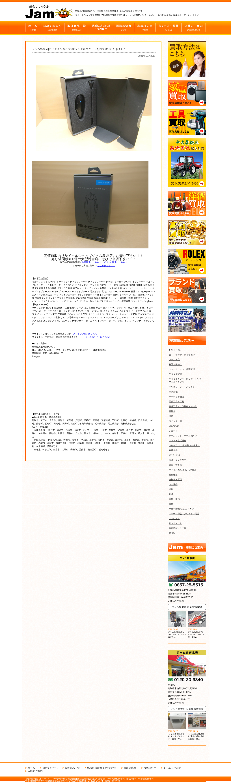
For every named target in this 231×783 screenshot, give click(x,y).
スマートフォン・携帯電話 (182, 369)
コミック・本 (175, 421)
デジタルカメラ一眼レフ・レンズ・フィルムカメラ (186, 380)
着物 (171, 504)
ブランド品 (174, 359)
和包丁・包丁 (175, 350)
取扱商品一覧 (72, 767)
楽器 (171, 489)
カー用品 (173, 484)
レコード (173, 431)
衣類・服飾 (174, 499)
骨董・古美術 (175, 465)
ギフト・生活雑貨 (177, 440)
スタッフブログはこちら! (85, 333)
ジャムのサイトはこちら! (97, 336)
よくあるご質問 (172, 767)
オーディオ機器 (176, 396)
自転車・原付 (175, 479)
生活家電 (173, 392)
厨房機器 (173, 474)
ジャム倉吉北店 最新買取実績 (187, 709)
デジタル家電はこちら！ (115, 261)
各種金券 (173, 450)
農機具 (172, 411)
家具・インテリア (177, 460)
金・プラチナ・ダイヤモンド (183, 354)
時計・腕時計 (175, 364)
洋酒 (171, 416)
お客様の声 (149, 767)
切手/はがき (174, 455)
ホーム (31, 767)
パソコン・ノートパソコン (182, 387)
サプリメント (175, 523)
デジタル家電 (175, 374)
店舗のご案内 (35, 771)
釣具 (171, 494)
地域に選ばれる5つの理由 (101, 767)
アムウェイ (174, 518)
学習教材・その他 (177, 528)
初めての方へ (49, 767)
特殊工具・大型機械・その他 (183, 406)
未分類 (172, 533)
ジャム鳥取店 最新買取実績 (186, 607)
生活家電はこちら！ (91, 261)
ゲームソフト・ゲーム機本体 (183, 435)
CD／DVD (174, 426)
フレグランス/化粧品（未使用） (184, 445)
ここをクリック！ (106, 264)
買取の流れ (130, 767)
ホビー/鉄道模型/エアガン (181, 509)
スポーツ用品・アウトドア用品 (184, 513)
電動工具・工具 (176, 401)
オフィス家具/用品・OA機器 (183, 470)
